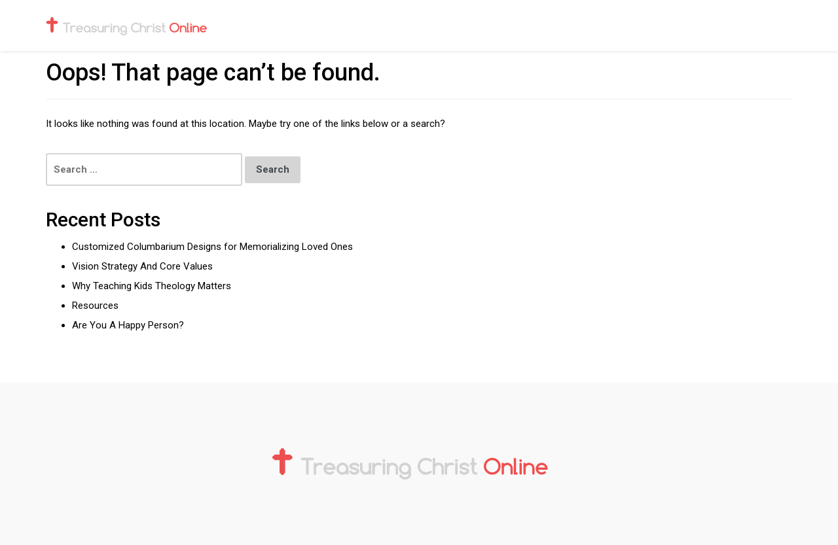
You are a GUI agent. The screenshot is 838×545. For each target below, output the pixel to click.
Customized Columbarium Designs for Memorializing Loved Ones (213, 247)
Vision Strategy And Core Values (142, 266)
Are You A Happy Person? (128, 325)
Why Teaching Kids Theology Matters (151, 286)
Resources (95, 305)
